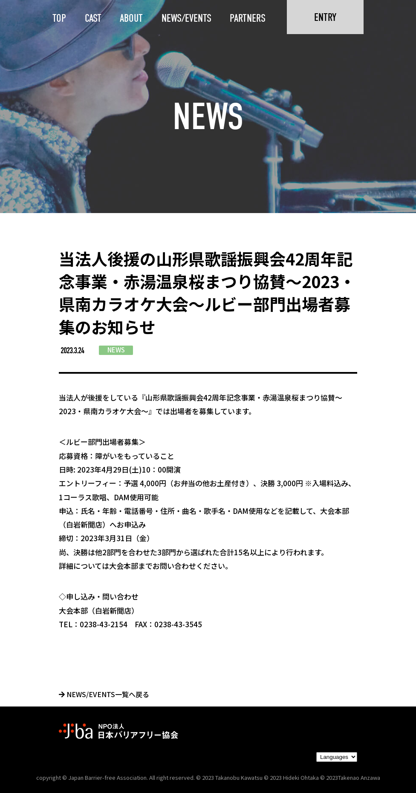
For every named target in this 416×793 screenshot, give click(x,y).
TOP (59, 18)
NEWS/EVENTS (186, 18)
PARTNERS (248, 18)
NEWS (116, 349)
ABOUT (131, 18)
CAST (93, 18)
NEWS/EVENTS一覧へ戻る (104, 694)
